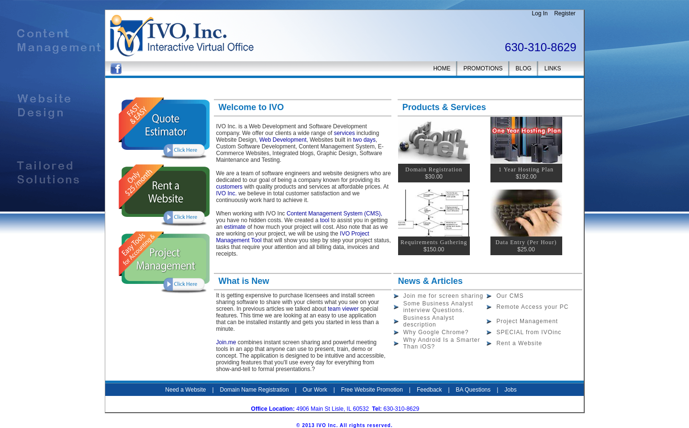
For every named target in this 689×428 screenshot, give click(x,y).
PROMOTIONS (482, 68)
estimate (235, 227)
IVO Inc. (226, 193)
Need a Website (185, 389)
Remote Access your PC (532, 307)
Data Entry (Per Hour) (526, 242)
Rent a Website (519, 343)
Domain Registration (433, 169)
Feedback (429, 389)
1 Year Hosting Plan (526, 169)
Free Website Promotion (372, 389)
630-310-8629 (540, 47)
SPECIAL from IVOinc (528, 332)
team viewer (342, 308)
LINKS (553, 68)
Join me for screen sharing (443, 296)
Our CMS (509, 296)
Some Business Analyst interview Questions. (438, 307)
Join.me (227, 342)
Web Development (283, 139)
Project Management (527, 321)
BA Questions (473, 389)
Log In (539, 13)
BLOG (523, 68)
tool (324, 220)
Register (565, 13)
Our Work (315, 389)
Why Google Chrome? (436, 332)
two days (364, 139)
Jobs (510, 389)
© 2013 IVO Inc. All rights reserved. (344, 425)
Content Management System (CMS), (334, 213)
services (345, 133)
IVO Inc (430, 408)
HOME (441, 68)
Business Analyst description (429, 321)
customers (230, 186)
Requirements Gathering (433, 242)
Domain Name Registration (254, 389)
